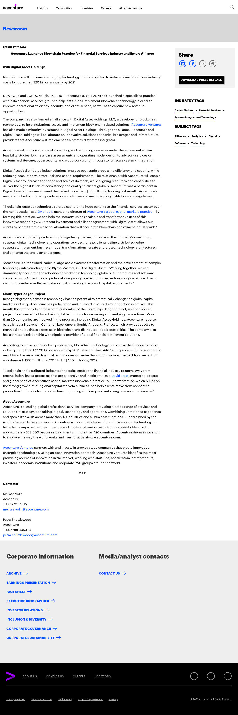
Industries (86, 8)
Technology (198, 143)
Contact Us (109, 573)
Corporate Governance (28, 628)
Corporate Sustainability (30, 637)
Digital (213, 136)
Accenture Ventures (146, 124)
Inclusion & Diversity (26, 619)
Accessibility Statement (90, 699)
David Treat (119, 375)
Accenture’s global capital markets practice (119, 211)
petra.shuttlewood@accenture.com (30, 535)
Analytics (197, 136)
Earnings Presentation (28, 582)
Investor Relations (24, 610)
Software (180, 143)
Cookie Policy (65, 699)
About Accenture (130, 8)
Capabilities (64, 8)
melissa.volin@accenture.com (26, 509)
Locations (102, 676)
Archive (14, 573)
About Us (30, 676)
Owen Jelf (44, 211)
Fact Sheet (16, 591)
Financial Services (210, 110)
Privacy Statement (15, 699)
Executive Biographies (27, 600)
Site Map (113, 699)
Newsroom (15, 29)
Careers (106, 8)
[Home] (13, 7)
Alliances (180, 136)
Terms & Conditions (41, 699)
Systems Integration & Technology (195, 117)
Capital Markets (184, 110)
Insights (42, 8)
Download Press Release (201, 79)
